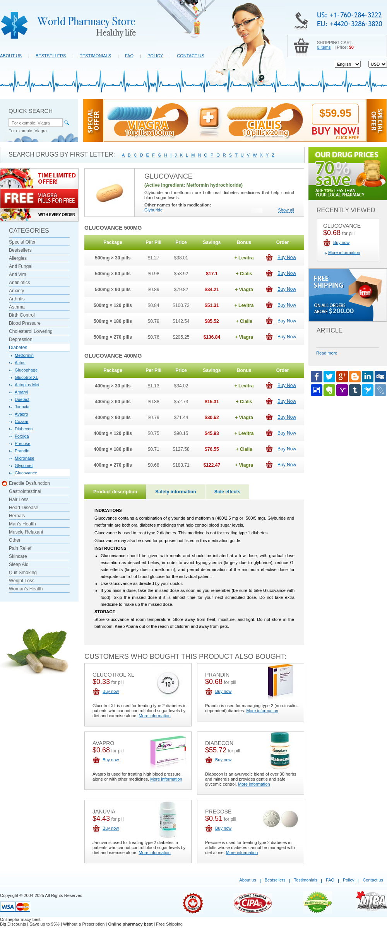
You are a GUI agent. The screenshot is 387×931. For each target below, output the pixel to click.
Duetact (22, 399)
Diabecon (24, 428)
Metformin (24, 355)
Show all (286, 210)
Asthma (17, 307)
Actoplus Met (27, 384)
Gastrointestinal (25, 491)
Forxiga (22, 436)
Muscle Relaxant (26, 532)
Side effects (227, 491)
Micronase (24, 458)
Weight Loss (21, 580)
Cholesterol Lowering (31, 331)
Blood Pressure (25, 323)
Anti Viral (18, 274)
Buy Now (286, 257)
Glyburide (153, 210)
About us (11, 55)
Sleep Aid (19, 564)
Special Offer (22, 242)
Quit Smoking (23, 572)
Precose (22, 443)
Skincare (18, 556)
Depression (21, 339)
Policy (155, 55)
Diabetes (18, 347)
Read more (326, 353)
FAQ (129, 55)
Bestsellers (51, 55)
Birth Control (22, 315)
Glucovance (26, 473)
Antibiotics (19, 282)
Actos (20, 362)
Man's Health (22, 524)
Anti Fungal (21, 266)
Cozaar (21, 421)
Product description (115, 491)
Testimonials (95, 55)
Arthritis (17, 299)
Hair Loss (19, 499)
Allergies (18, 258)
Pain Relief (20, 548)
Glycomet (24, 465)
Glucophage (26, 370)
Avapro (21, 414)
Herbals (17, 515)
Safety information (175, 491)
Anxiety (16, 290)
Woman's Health (26, 589)
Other (15, 540)
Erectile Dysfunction (29, 483)
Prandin (22, 450)
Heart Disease (23, 507)
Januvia (22, 406)
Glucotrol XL (26, 377)
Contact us (190, 55)
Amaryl (21, 392)
